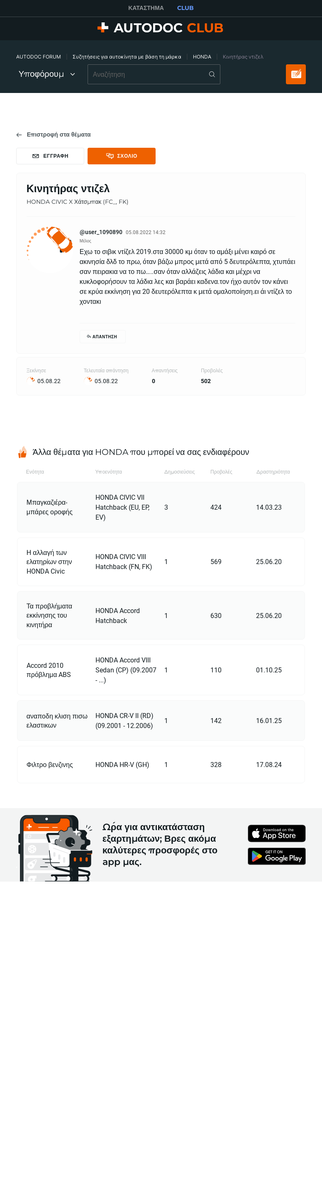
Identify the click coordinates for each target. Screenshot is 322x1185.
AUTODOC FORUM (38, 57)
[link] (53, 134)
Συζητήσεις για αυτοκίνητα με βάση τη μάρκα (127, 57)
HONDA (202, 57)
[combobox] (154, 74)
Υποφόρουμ (47, 74)
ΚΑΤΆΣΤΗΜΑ (146, 8)
